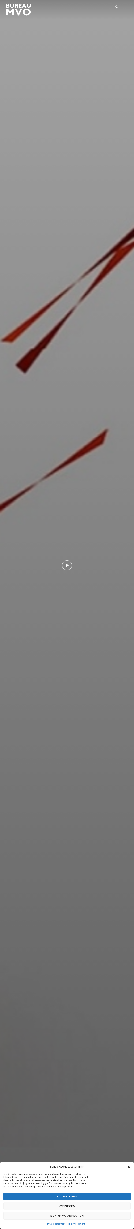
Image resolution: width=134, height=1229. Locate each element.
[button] (129, 1167)
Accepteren (67, 1196)
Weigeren (67, 1206)
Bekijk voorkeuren (67, 1215)
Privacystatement (56, 1224)
